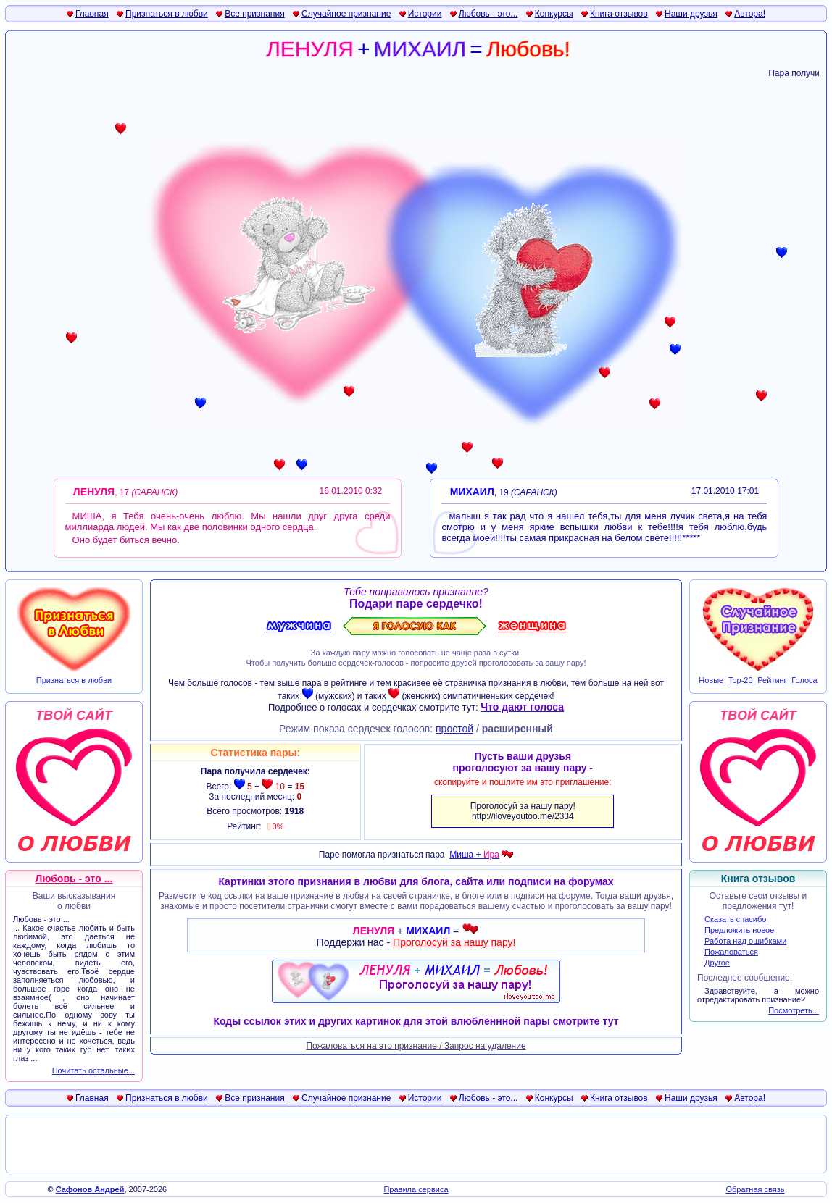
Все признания (255, 14)
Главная (92, 14)
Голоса (804, 680)
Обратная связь (754, 1189)
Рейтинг (771, 680)
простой (454, 728)
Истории (425, 14)
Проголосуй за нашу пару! (454, 942)
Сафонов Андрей (90, 1189)
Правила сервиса (415, 1189)
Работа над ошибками (745, 940)
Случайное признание (346, 14)
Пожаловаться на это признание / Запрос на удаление (415, 1046)
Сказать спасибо (735, 919)
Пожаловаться (731, 951)
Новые (711, 680)
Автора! (749, 14)
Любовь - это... (488, 14)
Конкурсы (554, 14)
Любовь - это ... (74, 878)
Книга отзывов (619, 14)
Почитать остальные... (93, 1070)
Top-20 (740, 680)
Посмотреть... (793, 1010)
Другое (717, 962)
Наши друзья (691, 14)
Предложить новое (739, 930)
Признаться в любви (166, 14)
